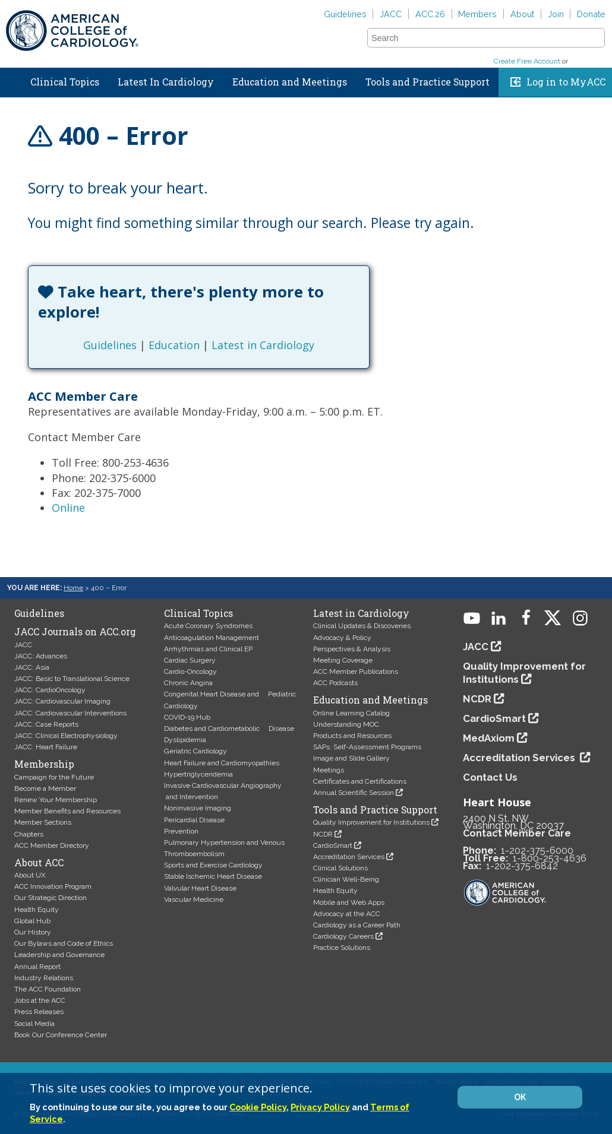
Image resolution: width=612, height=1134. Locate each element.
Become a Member (45, 788)
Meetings (328, 770)
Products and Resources (352, 735)
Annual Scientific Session (353, 792)
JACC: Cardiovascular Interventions (70, 713)
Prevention (181, 831)
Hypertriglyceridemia (198, 774)
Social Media (34, 1023)
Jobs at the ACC (39, 1000)
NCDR (323, 834)
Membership (44, 764)
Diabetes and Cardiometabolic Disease (229, 728)
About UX (30, 875)
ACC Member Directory (51, 845)
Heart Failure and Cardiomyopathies (221, 763)
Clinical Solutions (340, 868)
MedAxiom (489, 738)
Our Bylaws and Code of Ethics (63, 943)
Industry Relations (43, 978)
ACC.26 (430, 14)
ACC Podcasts (335, 683)
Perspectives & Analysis (351, 649)
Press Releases (39, 1012)
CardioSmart (332, 845)
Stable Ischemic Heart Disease (213, 876)
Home (11, 79)
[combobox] (478, 38)
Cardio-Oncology (190, 671)
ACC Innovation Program (53, 886)
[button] (594, 37)
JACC (391, 14)
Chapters (28, 834)
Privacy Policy (320, 1107)
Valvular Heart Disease (200, 888)
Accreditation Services (348, 857)
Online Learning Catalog (351, 713)
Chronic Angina (188, 683)
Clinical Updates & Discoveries (362, 626)
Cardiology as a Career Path (356, 925)
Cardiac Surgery (190, 660)
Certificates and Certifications (359, 781)
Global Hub (32, 921)
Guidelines (345, 14)
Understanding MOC (346, 724)
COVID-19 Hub (187, 717)
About (522, 14)
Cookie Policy (257, 1107)
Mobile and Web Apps (348, 902)
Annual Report (37, 966)
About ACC (39, 863)
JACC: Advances (40, 656)
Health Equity (36, 909)
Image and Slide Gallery (351, 758)
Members (477, 14)
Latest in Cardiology (263, 345)
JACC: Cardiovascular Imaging (62, 701)
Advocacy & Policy (342, 637)
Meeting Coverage (343, 660)
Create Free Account (527, 61)
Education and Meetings (289, 82)
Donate (591, 14)
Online (68, 508)
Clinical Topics (64, 82)
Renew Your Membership (55, 800)
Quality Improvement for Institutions (371, 822)
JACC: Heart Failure (45, 747)
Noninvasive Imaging (197, 808)
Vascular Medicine (193, 899)
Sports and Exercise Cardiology (213, 865)
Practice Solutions (341, 947)
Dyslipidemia (185, 740)
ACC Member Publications (355, 671)
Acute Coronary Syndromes (208, 626)
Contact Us (490, 777)
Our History (32, 932)
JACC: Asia (31, 667)
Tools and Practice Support (427, 82)
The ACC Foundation (47, 989)
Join (556, 14)
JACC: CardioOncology (50, 690)
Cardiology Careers (343, 936)
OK (520, 1097)
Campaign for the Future (54, 777)
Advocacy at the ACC (346, 914)
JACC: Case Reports (46, 724)
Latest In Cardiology (166, 82)
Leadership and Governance (59, 955)
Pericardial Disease (194, 820)
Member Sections (42, 822)
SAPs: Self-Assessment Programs (367, 747)
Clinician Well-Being (346, 879)
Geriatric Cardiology (195, 751)
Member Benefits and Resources (67, 811)
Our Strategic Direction (50, 898)
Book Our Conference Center (60, 1035)
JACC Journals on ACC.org (75, 632)
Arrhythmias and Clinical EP (208, 649)
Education (174, 345)
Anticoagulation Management (211, 637)
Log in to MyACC (565, 82)
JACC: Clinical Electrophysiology (66, 735)
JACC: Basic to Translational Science (72, 678)
